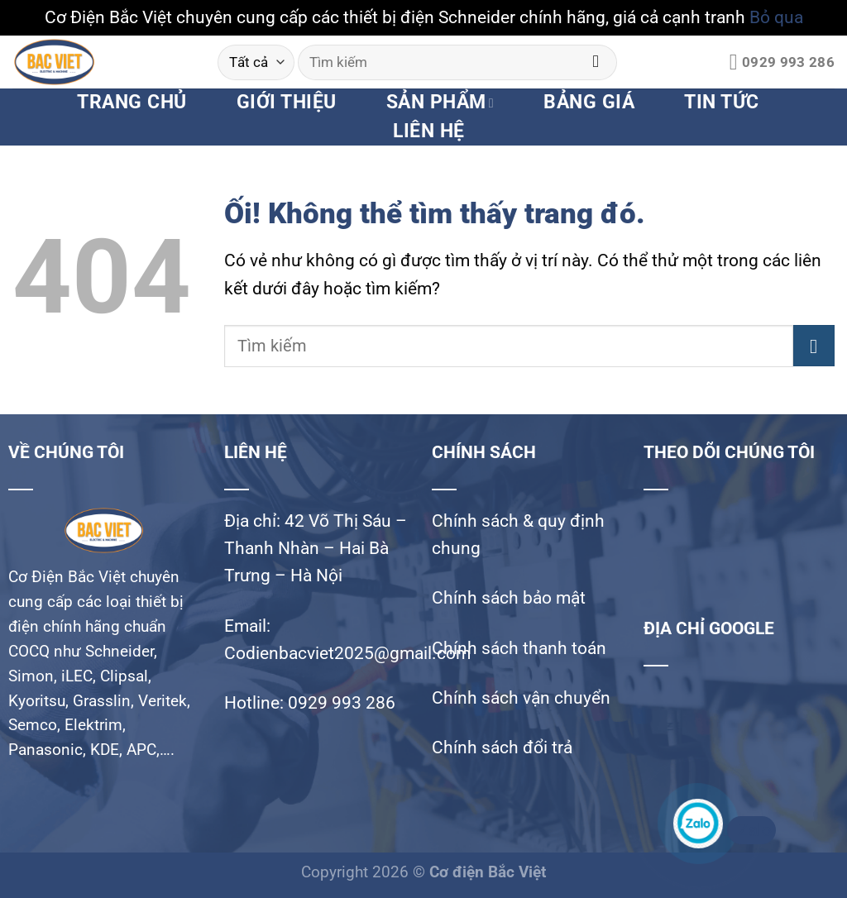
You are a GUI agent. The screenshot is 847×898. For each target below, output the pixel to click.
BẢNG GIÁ (588, 102)
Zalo (749, 830)
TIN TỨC (721, 102)
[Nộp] (596, 62)
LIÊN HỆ (428, 131)
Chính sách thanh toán (519, 648)
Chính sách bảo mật (509, 598)
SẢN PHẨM (440, 102)
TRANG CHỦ (131, 102)
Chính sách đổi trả (502, 747)
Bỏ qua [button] (776, 17)
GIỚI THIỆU (287, 102)
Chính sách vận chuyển (521, 698)
